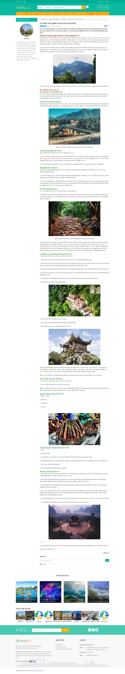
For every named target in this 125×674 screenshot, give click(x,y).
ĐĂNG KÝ (65, 630)
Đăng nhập (100, 1)
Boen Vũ (39, 621)
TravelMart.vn (29, 670)
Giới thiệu (61, 13)
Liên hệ (70, 13)
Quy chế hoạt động (61, 647)
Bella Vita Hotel (67, 621)
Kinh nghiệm (43, 26)
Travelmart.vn (59, 545)
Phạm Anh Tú (29, 621)
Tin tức (52, 13)
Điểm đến (41, 7)
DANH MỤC (20, 13)
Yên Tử (59, 38)
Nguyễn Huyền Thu (86, 622)
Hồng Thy (20, 621)
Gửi (107, 560)
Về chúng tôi (59, 645)
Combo (91, 13)
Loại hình (48, 7)
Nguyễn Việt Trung (48, 622)
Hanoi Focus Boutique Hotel (104, 622)
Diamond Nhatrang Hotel (76, 622)
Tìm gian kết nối (80, 13)
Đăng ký (107, 1)
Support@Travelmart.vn (92, 655)
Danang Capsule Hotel (57, 622)
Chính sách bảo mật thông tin (64, 649)
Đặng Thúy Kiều (95, 621)
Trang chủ (43, 13)
